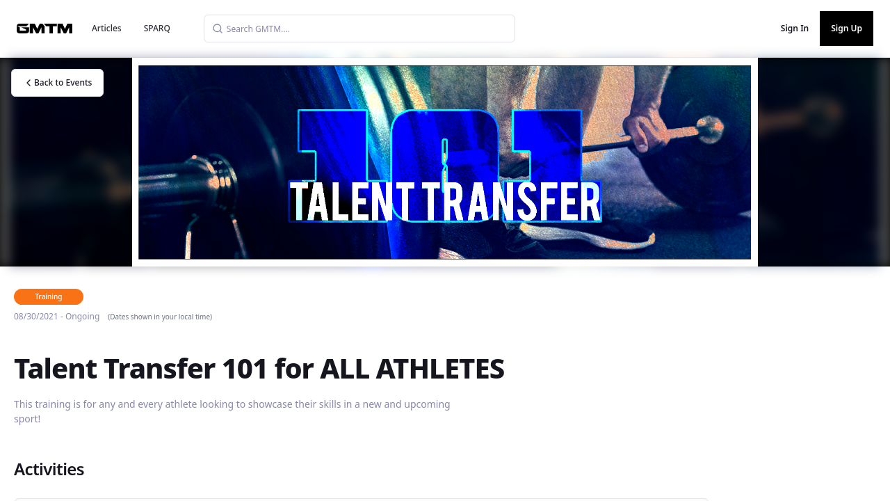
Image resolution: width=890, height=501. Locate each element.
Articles (107, 28)
